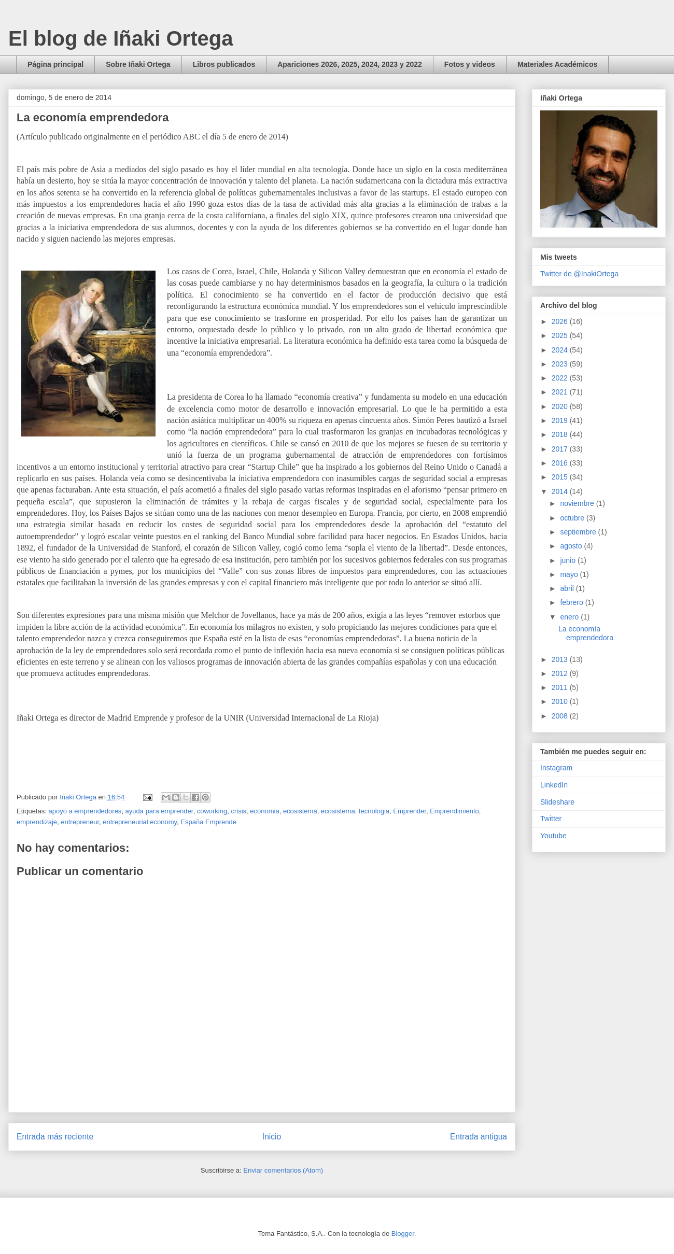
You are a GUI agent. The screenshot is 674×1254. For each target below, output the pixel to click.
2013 (561, 659)
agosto (572, 546)
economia (264, 811)
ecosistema (300, 811)
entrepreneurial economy (140, 822)
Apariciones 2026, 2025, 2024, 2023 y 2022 (349, 64)
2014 (561, 491)
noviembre (578, 503)
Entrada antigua (478, 1136)
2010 (561, 701)
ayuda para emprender (159, 811)
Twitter (550, 818)
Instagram (556, 768)
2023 (561, 364)
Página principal (55, 64)
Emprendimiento (454, 811)
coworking (212, 811)
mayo (570, 574)
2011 (561, 687)
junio (568, 560)
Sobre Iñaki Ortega (138, 64)
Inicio (271, 1136)
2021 (561, 392)
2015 (561, 477)
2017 (561, 449)
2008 (561, 716)
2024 (561, 350)
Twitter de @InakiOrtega (579, 274)
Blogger (402, 1233)
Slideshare (557, 802)
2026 (561, 321)
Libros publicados (224, 64)
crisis (238, 811)
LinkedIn (554, 785)
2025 (561, 335)
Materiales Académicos (557, 64)
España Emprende (208, 822)
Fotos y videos (469, 64)
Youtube (553, 836)
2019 (561, 420)
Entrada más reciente (55, 1136)
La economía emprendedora (585, 633)
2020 (561, 406)
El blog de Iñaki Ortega (120, 38)
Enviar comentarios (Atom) (283, 1170)
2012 (561, 673)
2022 (561, 378)
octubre (573, 518)
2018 (561, 434)
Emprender (409, 811)
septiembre (579, 532)
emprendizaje (37, 822)
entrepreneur (80, 822)
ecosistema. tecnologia (355, 811)
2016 (561, 463)
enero (570, 617)
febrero (572, 602)
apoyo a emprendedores (84, 811)
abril (567, 588)
